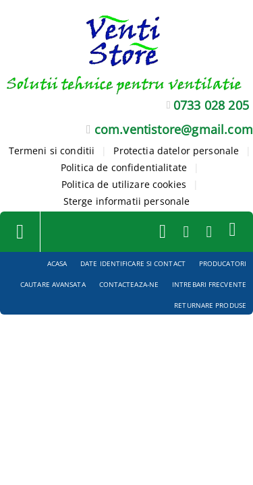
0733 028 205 (211, 105)
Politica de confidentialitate (124, 167)
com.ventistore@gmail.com (173, 129)
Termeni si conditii (52, 150)
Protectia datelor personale (176, 150)
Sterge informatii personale (126, 201)
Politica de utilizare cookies (123, 184)
